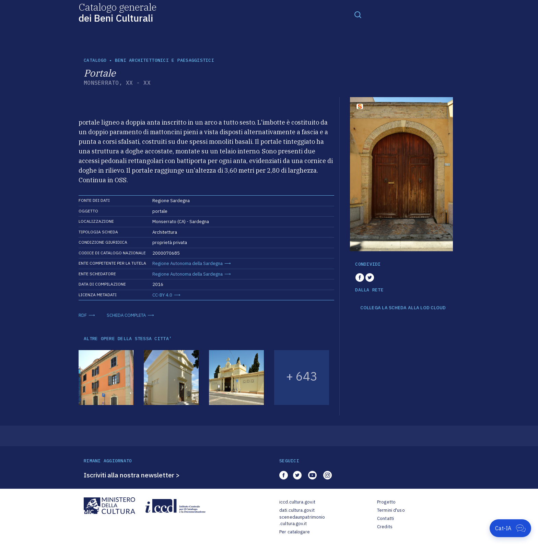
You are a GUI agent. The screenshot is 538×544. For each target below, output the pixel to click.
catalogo (95, 60)
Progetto (386, 502)
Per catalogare (294, 532)
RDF (83, 315)
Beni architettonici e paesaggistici (164, 60)
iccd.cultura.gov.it (297, 502)
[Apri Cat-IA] (510, 528)
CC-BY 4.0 (162, 295)
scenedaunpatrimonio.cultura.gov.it (302, 520)
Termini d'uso (391, 510)
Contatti (385, 518)
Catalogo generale (117, 12)
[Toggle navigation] (358, 14)
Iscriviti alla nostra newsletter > (132, 475)
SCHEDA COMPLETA (126, 315)
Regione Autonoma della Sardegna (187, 263)
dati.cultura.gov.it (297, 510)
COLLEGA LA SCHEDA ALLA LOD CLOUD (403, 308)
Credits (385, 527)
